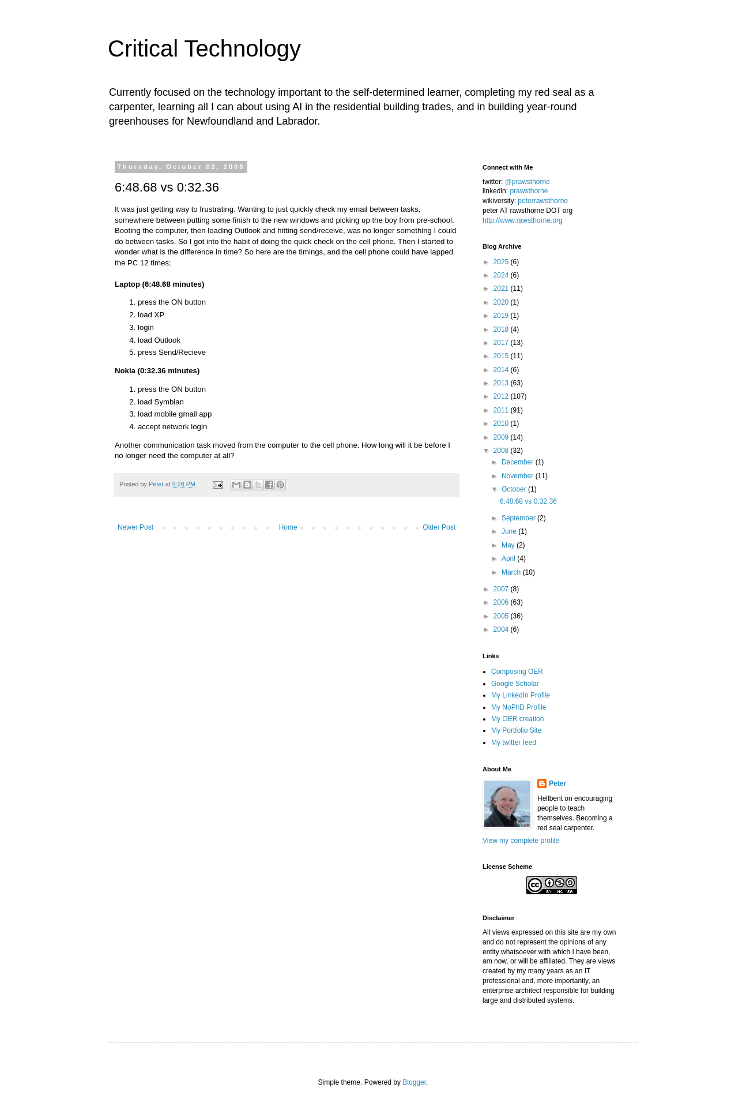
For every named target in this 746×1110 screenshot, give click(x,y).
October (515, 489)
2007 (502, 589)
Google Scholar (515, 684)
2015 (502, 356)
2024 (502, 275)
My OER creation (517, 719)
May (509, 545)
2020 (502, 302)
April (509, 558)
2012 (502, 396)
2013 (502, 383)
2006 (502, 602)
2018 (502, 329)
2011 (502, 410)
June (510, 531)
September (519, 518)
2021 (502, 288)
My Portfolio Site (516, 730)
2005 (502, 616)
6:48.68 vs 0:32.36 (528, 501)
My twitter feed (513, 742)
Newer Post (135, 527)
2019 (502, 316)
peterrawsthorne (543, 201)
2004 (502, 629)
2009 (502, 437)
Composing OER (517, 671)
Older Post (439, 527)
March (512, 572)
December (519, 462)
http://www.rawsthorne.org (523, 220)
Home (288, 527)
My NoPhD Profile (518, 707)
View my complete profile (521, 841)
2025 (502, 262)
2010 (502, 423)
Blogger (414, 1082)
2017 (502, 343)
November (519, 476)
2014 (502, 370)
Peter (557, 783)
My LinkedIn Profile (520, 695)
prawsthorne (529, 191)
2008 (502, 451)
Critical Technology (204, 48)
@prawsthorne (527, 182)
